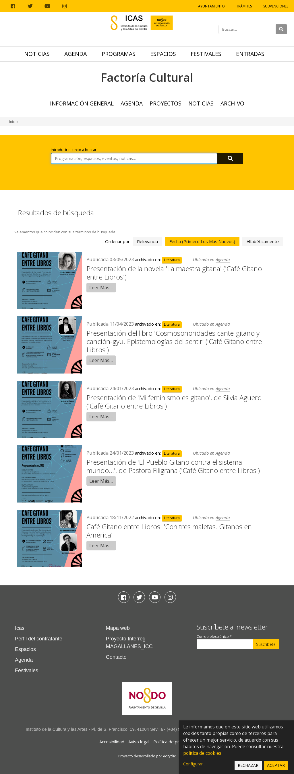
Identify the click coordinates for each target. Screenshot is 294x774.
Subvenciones (275, 6)
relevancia (147, 241)
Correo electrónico (214, 636)
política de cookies (202, 753)
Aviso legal (138, 741)
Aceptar (276, 765)
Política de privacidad (174, 741)
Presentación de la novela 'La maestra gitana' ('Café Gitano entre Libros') (174, 273)
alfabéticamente (263, 241)
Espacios (163, 54)
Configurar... (194, 764)
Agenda (75, 54)
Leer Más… (101, 287)
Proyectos (165, 103)
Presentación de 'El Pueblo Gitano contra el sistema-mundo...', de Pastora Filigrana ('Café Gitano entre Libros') (173, 466)
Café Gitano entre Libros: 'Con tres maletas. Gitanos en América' (169, 531)
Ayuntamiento (211, 6)
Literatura (172, 259)
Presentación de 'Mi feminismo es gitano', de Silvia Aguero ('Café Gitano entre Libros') (174, 402)
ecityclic (169, 756)
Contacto (116, 657)
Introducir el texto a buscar (73, 150)
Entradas (250, 54)
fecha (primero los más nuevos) (202, 241)
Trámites (244, 6)
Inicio (13, 121)
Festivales (206, 54)
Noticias (37, 54)
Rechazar (248, 765)
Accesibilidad (111, 741)
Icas (19, 628)
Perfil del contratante (38, 639)
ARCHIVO (232, 103)
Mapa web (118, 628)
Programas (119, 54)
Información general (82, 103)
